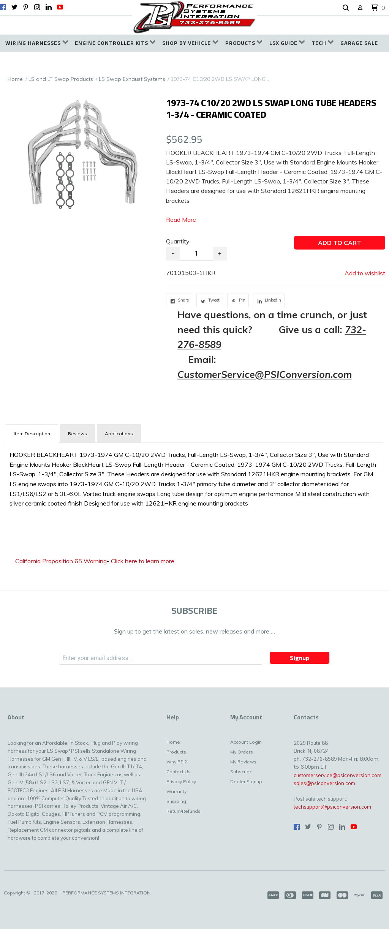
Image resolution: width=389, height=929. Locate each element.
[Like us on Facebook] (3, 7)
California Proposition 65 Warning (61, 561)
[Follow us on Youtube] (60, 7)
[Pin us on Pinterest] (26, 7)
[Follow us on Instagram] (37, 7)
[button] (346, 8)
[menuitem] (36, 43)
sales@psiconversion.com (324, 783)
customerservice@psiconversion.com (337, 775)
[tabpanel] (194, 477)
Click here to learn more (142, 561)
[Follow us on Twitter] (14, 7)
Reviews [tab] (77, 433)
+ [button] (219, 253)
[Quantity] (196, 254)
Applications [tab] (119, 433)
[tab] (32, 433)
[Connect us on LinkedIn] (49, 7)
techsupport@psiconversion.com (332, 807)
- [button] (173, 253)
